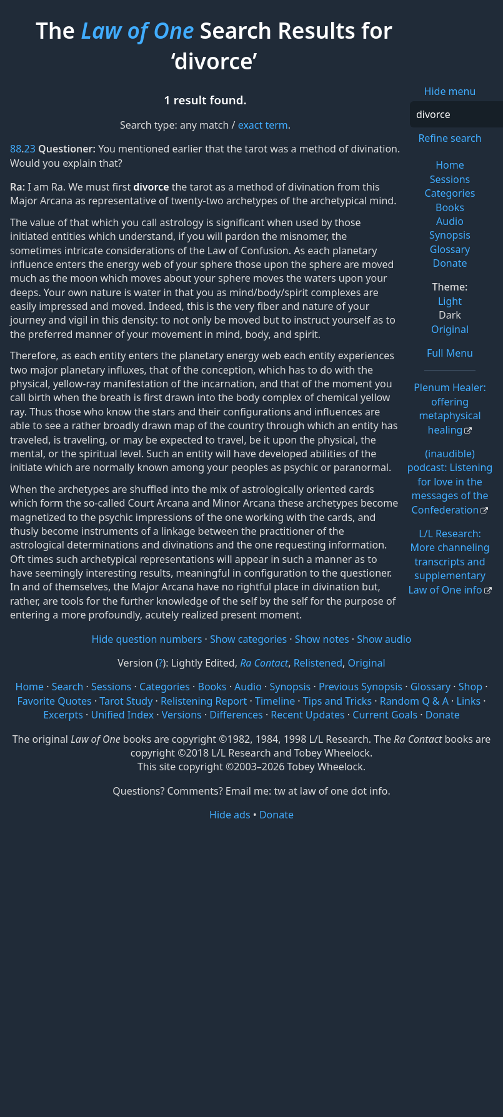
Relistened (318, 663)
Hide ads (230, 815)
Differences (235, 715)
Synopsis (450, 235)
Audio (450, 221)
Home (450, 165)
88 (15, 149)
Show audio (384, 639)
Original (450, 329)
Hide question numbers (146, 639)
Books (450, 207)
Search (68, 686)
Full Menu (450, 353)
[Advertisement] (251, 919)
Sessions (450, 179)
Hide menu (450, 91)
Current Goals (384, 715)
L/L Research (448, 562)
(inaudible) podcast (450, 482)
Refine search (449, 138)
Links (469, 701)
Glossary (450, 249)
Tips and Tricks (337, 701)
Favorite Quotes (54, 701)
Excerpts (63, 715)
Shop (470, 686)
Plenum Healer (450, 408)
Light (450, 301)
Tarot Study (125, 701)
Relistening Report (204, 701)
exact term (263, 125)
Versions (182, 715)
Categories (450, 193)
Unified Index (122, 715)
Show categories (248, 639)
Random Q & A (414, 701)
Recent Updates (307, 715)
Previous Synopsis (360, 686)
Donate (449, 263)
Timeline (275, 701)
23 (30, 149)
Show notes (322, 639)
